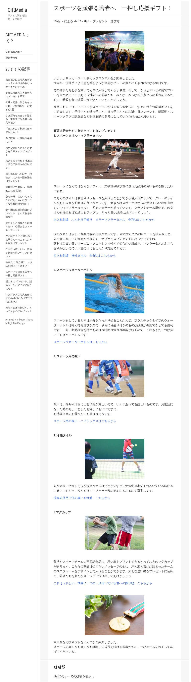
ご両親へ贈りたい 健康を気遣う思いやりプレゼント (19, 253)
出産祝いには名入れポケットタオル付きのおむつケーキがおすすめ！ (19, 83)
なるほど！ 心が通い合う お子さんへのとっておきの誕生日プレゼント (19, 240)
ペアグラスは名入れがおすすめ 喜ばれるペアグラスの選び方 (19, 298)
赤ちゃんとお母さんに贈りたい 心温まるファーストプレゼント (19, 226)
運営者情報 (12, 57)
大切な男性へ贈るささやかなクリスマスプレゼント (19, 151)
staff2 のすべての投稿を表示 (73, 676)
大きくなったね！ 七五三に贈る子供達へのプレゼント (19, 164)
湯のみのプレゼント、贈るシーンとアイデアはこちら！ (19, 285)
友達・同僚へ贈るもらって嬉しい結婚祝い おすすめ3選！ (19, 106)
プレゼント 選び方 (106, 21)
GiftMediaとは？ (14, 51)
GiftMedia (17, 10)
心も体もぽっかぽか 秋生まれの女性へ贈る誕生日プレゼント (19, 177)
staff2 (60, 667)
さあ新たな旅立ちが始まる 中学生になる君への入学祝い (19, 119)
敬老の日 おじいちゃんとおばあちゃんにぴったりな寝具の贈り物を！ (19, 200)
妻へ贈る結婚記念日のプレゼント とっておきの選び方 (19, 213)
